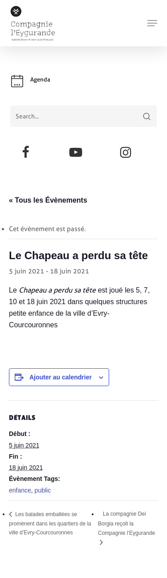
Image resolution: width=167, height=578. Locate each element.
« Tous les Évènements (48, 200)
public (43, 490)
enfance (20, 490)
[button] (152, 23)
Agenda (40, 79)
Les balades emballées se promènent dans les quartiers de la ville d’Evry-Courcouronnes (50, 523)
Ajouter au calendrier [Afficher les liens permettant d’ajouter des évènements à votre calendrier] (60, 377)
